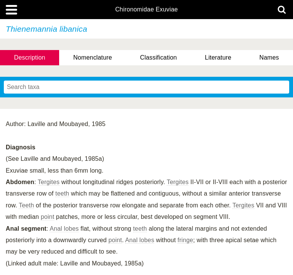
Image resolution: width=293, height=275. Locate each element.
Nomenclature (92, 57)
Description (29, 57)
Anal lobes (64, 228)
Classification (158, 57)
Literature (218, 57)
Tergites (49, 182)
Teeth (26, 205)
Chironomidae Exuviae (146, 9)
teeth (62, 193)
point (48, 217)
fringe (185, 240)
